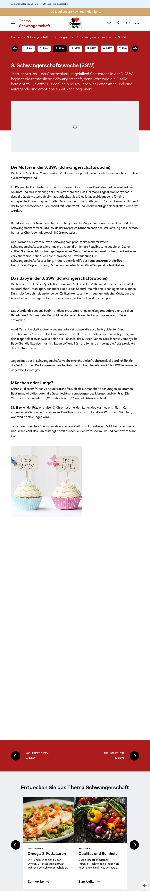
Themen (16, 37)
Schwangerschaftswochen (96, 37)
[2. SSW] (15, 756)
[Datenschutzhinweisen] (144, 885)
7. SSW (123, 48)
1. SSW (28, 48)
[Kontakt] (109, 23)
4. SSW (75, 48)
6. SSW (107, 48)
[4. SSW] (134, 756)
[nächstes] (135, 49)
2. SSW (44, 48)
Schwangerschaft (37, 37)
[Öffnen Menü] (13, 23)
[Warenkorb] (128, 23)
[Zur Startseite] (75, 23)
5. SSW (91, 48)
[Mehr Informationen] (137, 23)
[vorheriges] (15, 49)
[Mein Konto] (118, 23)
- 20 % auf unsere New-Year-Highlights (75, 11)
